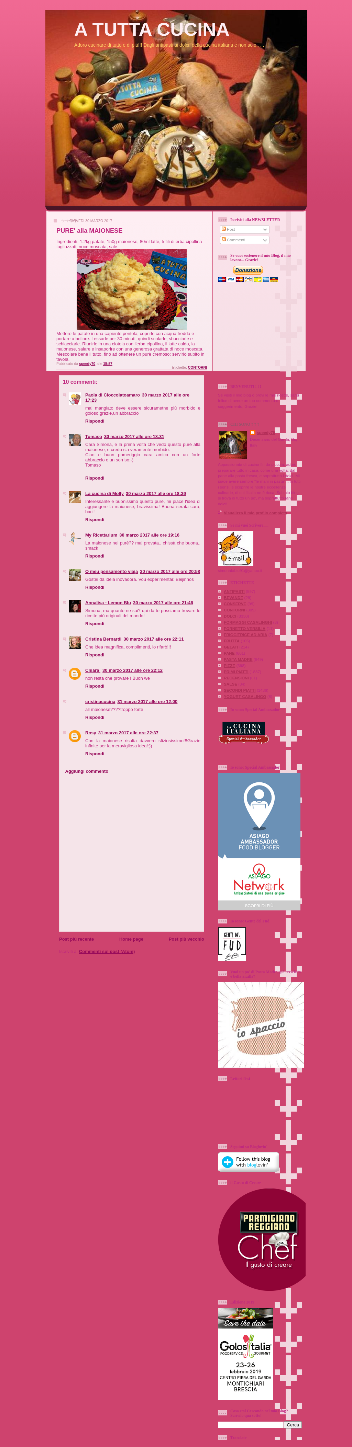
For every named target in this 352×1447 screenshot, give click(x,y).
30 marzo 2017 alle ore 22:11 (153, 639)
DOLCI (230, 616)
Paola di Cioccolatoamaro (112, 395)
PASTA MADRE (238, 659)
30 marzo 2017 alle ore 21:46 (163, 602)
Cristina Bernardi (103, 639)
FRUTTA (232, 641)
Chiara (92, 670)
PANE (229, 653)
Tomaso (93, 436)
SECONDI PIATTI (240, 690)
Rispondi (94, 421)
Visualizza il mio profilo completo (255, 512)
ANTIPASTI (234, 591)
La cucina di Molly (104, 493)
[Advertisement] (269, 333)
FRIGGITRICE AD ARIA (245, 634)
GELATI (231, 647)
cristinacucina (100, 701)
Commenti (233, 240)
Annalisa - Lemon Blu (108, 602)
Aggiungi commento (87, 771)
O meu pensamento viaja (111, 571)
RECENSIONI (236, 678)
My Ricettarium (101, 535)
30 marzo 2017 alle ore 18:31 (134, 436)
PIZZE (229, 665)
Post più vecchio (186, 939)
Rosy (90, 732)
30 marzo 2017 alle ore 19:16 (149, 535)
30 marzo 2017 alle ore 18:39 (156, 493)
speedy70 (266, 432)
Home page (131, 939)
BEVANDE (233, 597)
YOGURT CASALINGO (245, 696)
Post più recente (76, 939)
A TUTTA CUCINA (152, 29)
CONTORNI (197, 367)
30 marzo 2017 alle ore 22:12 (132, 670)
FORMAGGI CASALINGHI (248, 622)
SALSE (230, 684)
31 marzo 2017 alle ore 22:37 (128, 732)
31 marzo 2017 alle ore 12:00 (147, 701)
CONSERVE (235, 603)
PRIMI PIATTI (236, 671)
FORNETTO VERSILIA (244, 628)
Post (228, 229)
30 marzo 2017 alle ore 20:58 (170, 571)
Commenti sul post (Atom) (107, 951)
